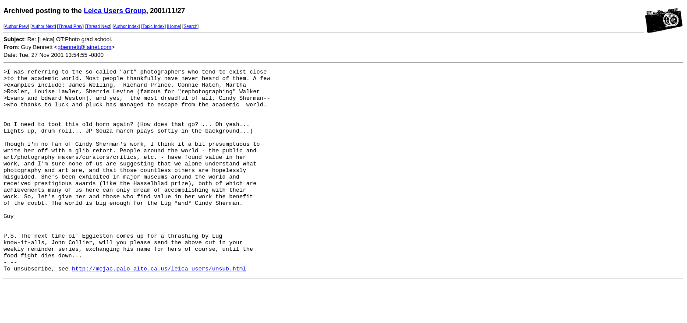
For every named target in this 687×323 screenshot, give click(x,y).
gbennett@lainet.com (84, 47)
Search (191, 26)
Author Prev (16, 26)
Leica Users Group (115, 10)
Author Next (43, 26)
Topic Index (153, 26)
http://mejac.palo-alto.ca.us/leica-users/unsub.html (159, 309)
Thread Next (98, 26)
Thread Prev (70, 26)
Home (174, 26)
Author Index (126, 26)
